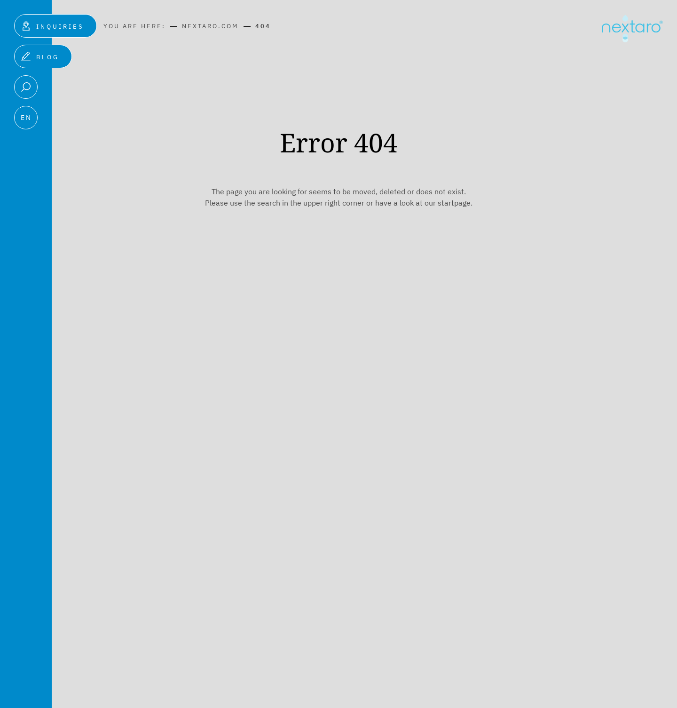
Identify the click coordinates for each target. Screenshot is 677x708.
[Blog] (42, 56)
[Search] (25, 87)
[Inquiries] (55, 26)
